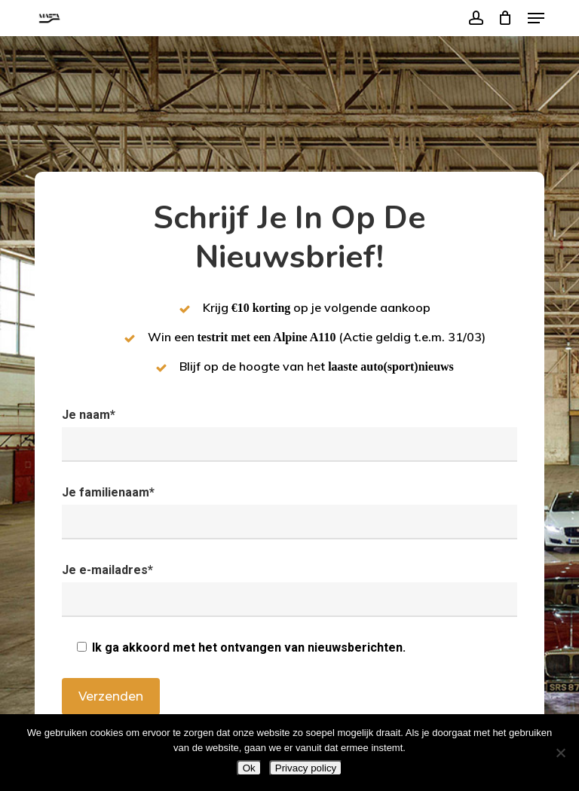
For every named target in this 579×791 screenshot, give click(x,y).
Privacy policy (305, 768)
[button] (536, 18)
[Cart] (505, 18)
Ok (249, 768)
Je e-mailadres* (289, 590)
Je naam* (289, 435)
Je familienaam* (289, 512)
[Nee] (560, 752)
